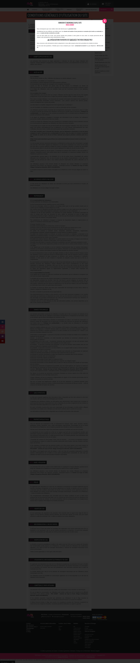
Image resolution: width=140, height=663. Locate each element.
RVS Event (70, 24)
